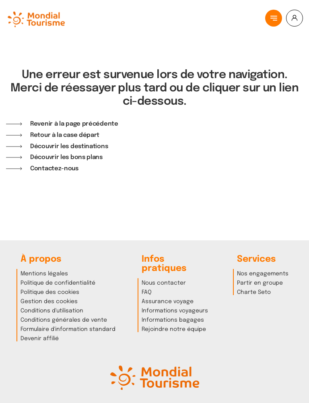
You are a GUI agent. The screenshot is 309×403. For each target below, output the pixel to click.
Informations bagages (173, 320)
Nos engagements (262, 274)
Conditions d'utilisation (52, 311)
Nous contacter (164, 283)
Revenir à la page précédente (74, 124)
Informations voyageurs (175, 311)
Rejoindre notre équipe (174, 329)
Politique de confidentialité (58, 283)
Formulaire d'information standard (68, 329)
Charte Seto (254, 292)
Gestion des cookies (49, 301)
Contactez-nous (54, 168)
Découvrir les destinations (69, 146)
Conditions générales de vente (64, 320)
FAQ (147, 292)
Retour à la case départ (64, 135)
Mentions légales (44, 274)
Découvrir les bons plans (66, 157)
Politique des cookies (50, 292)
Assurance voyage (168, 301)
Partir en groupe (260, 283)
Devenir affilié (40, 338)
